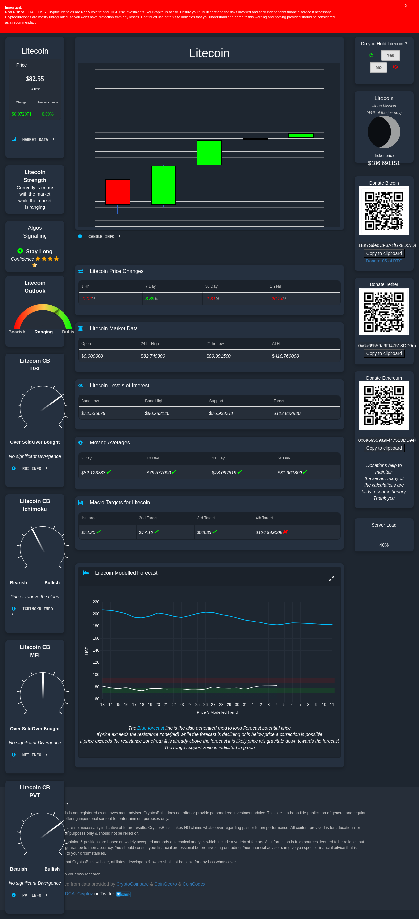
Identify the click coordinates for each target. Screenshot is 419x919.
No (378, 67)
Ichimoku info (35, 608)
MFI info (29, 754)
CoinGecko (166, 883)
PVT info (29, 894)
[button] (331, 578)
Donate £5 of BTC (384, 260)
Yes (390, 55)
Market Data (32, 140)
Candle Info (98, 237)
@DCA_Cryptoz (76, 893)
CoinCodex (194, 883)
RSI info (29, 468)
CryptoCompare (133, 883)
